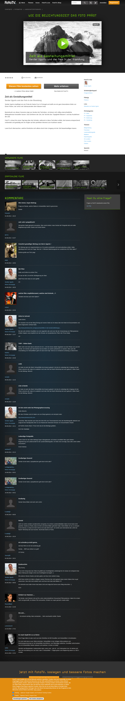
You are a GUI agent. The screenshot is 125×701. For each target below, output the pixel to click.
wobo (6, 648)
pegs (6, 260)
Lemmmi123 (8, 626)
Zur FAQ (89, 206)
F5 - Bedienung (88, 118)
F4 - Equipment (88, 115)
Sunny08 (7, 555)
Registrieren (114, 3)
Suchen (85, 2)
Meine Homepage (10, 284)
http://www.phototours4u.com (26, 417)
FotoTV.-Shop (56, 3)
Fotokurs (86, 100)
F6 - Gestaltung (88, 120)
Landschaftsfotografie (33, 9)
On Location (87, 139)
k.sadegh (7, 511)
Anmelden (103, 3)
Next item (118, 184)
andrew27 (8, 449)
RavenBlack (8, 604)
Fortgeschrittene (88, 93)
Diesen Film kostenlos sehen (23, 86)
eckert (7, 307)
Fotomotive (18, 9)
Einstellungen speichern (20, 698)
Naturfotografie (88, 136)
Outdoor (86, 143)
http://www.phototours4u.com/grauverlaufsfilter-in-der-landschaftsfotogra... (39, 328)
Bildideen (86, 134)
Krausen (7, 213)
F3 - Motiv (86, 113)
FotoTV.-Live (46, 3)
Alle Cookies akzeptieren (36, 698)
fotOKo (7, 352)
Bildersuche (91, 2)
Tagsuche (95, 2)
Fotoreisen (87, 130)
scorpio (7, 377)
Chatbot (17, 695)
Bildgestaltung (87, 128)
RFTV (6, 235)
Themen (30, 3)
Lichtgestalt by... (10, 467)
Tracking (17, 692)
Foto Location (87, 141)
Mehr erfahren (61, 86)
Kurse (38, 3)
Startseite (8, 9)
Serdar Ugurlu (87, 86)
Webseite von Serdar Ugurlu (91, 106)
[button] (62, 43)
